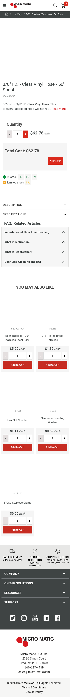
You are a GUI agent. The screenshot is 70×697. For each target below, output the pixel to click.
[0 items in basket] (63, 5)
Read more (59, 109)
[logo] (20, 5)
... (13, 14)
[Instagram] (24, 618)
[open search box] (55, 6)
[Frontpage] (6, 14)
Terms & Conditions (34, 687)
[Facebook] (57, 618)
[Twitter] (12, 618)
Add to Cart (55, 161)
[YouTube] (35, 618)
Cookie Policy (34, 691)
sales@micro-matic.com (34, 672)
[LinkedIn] (46, 618)
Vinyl (19, 14)
